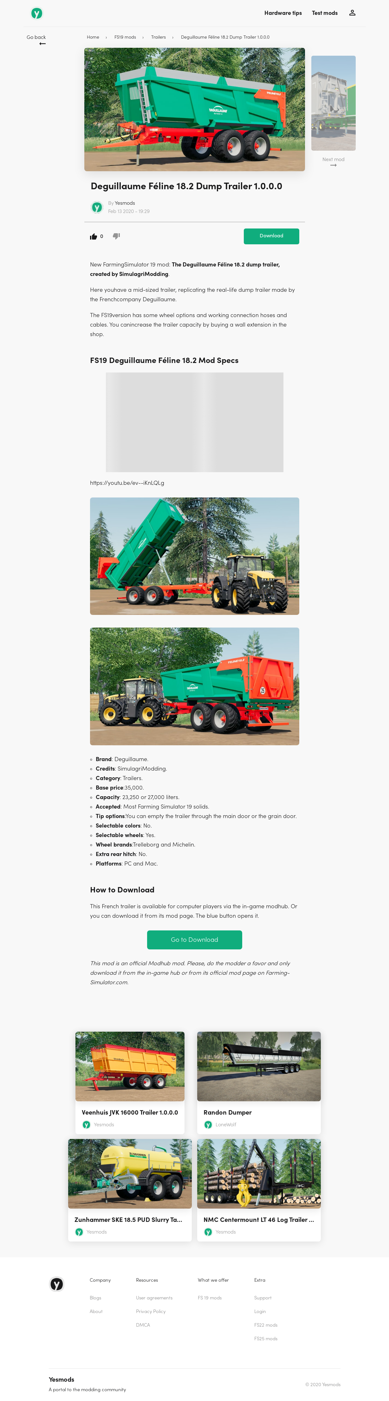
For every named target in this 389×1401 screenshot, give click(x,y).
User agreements (154, 1298)
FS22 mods (265, 1325)
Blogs (95, 1298)
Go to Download (194, 939)
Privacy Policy (150, 1311)
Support (263, 1298)
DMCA (143, 1325)
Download (271, 236)
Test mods (325, 13)
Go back (36, 37)
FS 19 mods (210, 1298)
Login (260, 1311)
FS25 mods (265, 1339)
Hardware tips (283, 13)
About (96, 1311)
